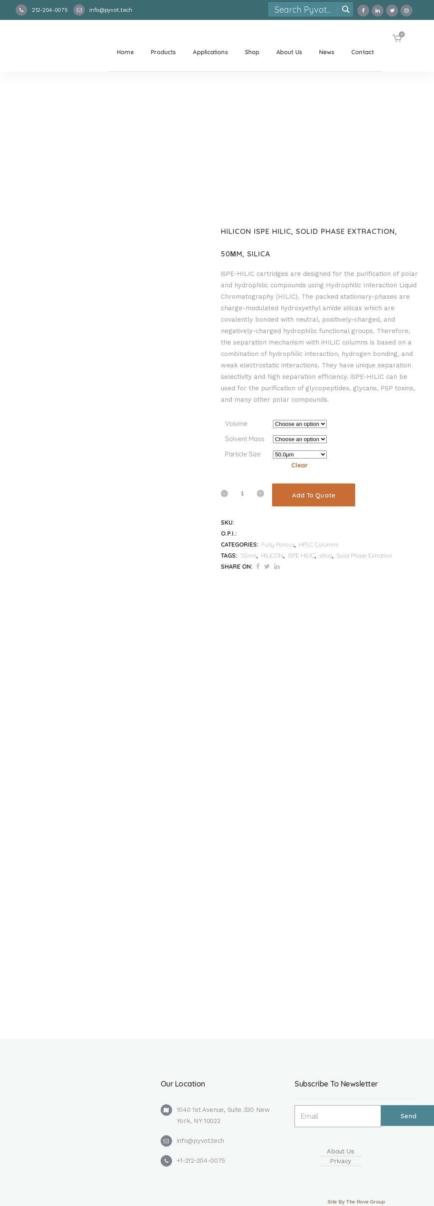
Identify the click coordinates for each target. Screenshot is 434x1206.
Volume (236, 424)
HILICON (272, 555)
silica (325, 555)
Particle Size (243, 454)
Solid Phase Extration (364, 555)
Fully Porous (278, 544)
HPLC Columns (318, 544)
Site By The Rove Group (356, 1202)
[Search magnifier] (346, 9)
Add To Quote (313, 495)
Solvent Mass (244, 439)
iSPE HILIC (301, 555)
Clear (299, 465)
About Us (340, 1151)
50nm (248, 555)
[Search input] (306, 9)
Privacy (340, 1161)
